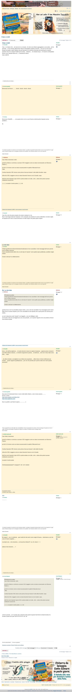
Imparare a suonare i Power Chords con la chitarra (13, 645)
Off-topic (12, 8)
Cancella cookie (47, 684)
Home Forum (6, 8)
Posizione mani (18, 681)
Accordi (23, 681)
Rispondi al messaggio (4, 40)
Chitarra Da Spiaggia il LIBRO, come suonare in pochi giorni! (15, 209)
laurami (5, 213)
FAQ (57, 11)
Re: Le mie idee (7, 290)
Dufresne (6, 157)
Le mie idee (5, 245)
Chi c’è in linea (5, 656)
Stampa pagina (67, 8)
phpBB (30, 689)
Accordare (12, 681)
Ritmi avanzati (38, 681)
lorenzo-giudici (7, 86)
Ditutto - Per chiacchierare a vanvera (23, 8)
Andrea (5, 116)
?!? (3, 495)
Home (2, 681)
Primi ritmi (27, 681)
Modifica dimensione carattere (69, 8)
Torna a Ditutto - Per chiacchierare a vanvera (11, 653)
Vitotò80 (5, 44)
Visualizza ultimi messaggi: (25, 648)
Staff (43, 684)
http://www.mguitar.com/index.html (10, 397)
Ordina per (41, 648)
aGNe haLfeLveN (7, 434)
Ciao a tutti (5, 37)
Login (69, 11)
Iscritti (61, 11)
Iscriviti (65, 11)
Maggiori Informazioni (57, 690)
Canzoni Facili (45, 681)
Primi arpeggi (32, 681)
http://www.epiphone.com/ (8, 398)
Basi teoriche (7, 681)
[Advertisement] (28, 68)
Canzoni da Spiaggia (52, 681)
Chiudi (64, 690)
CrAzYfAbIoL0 (7, 576)
